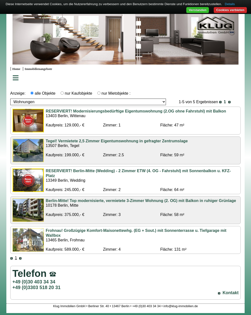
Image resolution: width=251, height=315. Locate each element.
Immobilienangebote (38, 69)
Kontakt (231, 292)
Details (230, 4)
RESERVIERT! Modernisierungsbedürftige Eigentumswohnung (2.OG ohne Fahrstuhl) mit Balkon (136, 111)
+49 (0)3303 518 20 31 (37, 287)
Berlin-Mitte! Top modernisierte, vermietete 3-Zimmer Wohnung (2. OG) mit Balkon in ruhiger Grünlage (141, 201)
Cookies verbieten (230, 10)
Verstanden (197, 10)
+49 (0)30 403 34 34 (34, 281)
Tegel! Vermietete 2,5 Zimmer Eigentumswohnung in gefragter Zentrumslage (117, 141)
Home (16, 69)
